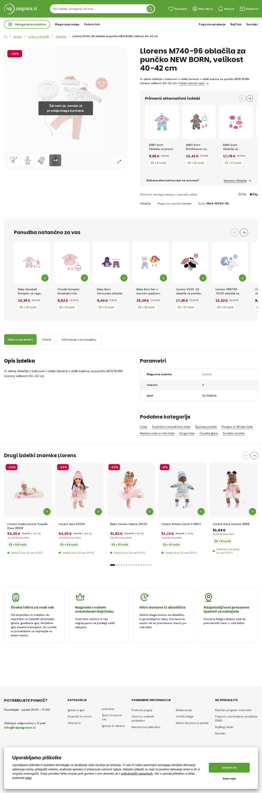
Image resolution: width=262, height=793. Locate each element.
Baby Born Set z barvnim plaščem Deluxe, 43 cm (148, 291)
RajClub (236, 24)
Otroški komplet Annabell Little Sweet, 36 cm (69, 291)
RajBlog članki (224, 727)
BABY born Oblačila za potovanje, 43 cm (235, 147)
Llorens (187, 203)
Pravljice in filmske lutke (237, 427)
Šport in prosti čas (112, 717)
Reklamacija (184, 710)
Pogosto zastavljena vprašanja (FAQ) (236, 718)
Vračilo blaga (184, 716)
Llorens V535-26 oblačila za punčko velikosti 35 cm (188, 291)
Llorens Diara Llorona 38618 (231, 524)
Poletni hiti (92, 24)
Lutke (143, 427)
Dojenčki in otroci (79, 716)
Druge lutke (187, 433)
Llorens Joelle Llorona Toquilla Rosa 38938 (27, 526)
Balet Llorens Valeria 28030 (128, 524)
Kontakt (252, 24)
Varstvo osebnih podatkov (143, 718)
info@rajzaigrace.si (19, 727)
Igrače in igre (76, 710)
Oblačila (145, 203)
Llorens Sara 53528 (72, 524)
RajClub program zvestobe (233, 710)
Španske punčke (206, 427)
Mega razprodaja (67, 24)
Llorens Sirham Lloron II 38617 (181, 524)
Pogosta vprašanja (212, 24)
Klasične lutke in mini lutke (157, 433)
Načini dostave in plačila (192, 723)
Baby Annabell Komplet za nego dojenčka (29, 291)
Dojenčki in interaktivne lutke (171, 427)
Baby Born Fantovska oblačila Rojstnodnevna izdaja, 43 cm (109, 291)
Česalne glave (209, 433)
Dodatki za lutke (234, 433)
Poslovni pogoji (142, 710)
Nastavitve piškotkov (146, 727)
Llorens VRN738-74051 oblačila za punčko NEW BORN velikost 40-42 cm (229, 291)
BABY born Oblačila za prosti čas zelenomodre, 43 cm (161, 147)
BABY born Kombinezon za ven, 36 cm (196, 147)
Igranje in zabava (113, 726)
